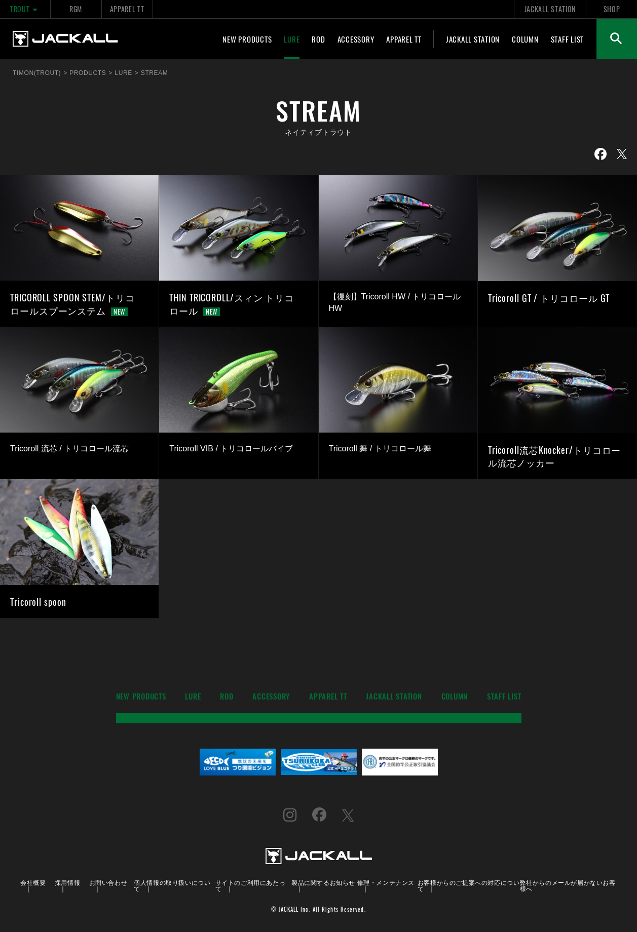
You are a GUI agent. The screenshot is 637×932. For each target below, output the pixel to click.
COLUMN (525, 39)
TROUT (25, 9)
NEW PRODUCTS (247, 39)
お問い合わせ (108, 882)
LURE (291, 39)
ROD (318, 39)
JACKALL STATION (550, 9)
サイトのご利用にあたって (250, 885)
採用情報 (67, 882)
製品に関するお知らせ (323, 882)
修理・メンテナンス (386, 882)
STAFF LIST (567, 39)
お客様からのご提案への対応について (469, 885)
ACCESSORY (356, 39)
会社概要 (33, 882)
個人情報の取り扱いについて (172, 885)
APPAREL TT (127, 9)
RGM (75, 9)
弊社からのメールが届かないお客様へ (568, 885)
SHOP (612, 9)
